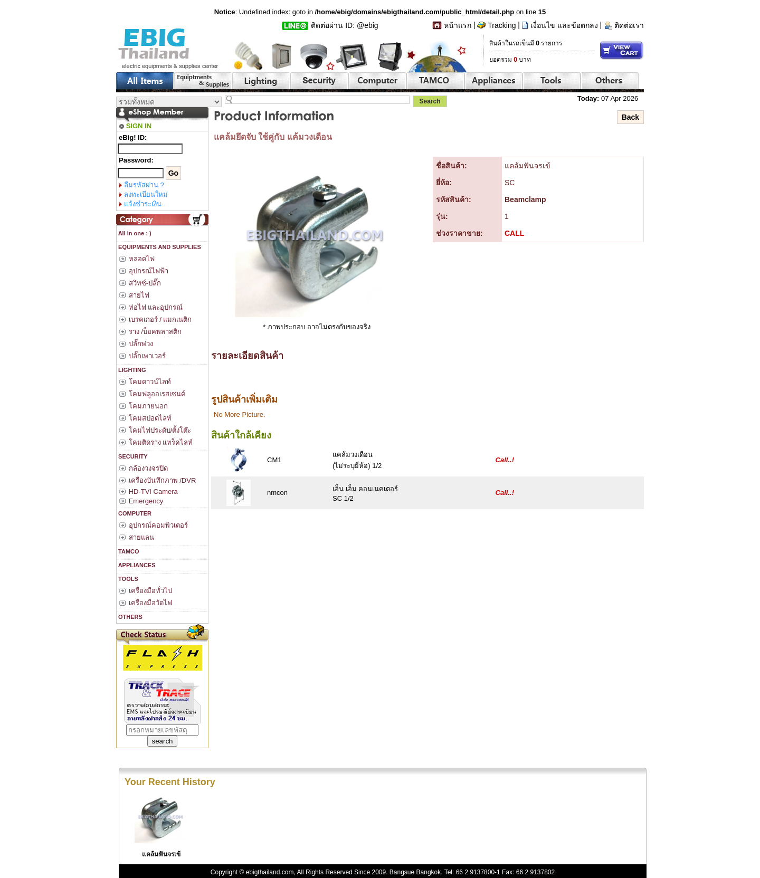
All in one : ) (134, 233)
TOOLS (127, 579)
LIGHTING (131, 370)
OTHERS (129, 617)
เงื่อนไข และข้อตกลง (564, 25)
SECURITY (132, 456)
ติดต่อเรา (629, 25)
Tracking (502, 25)
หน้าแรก (457, 25)
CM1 (274, 460)
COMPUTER (134, 513)
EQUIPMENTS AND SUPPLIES (159, 247)
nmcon (277, 493)
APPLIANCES (136, 565)
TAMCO (128, 551)
